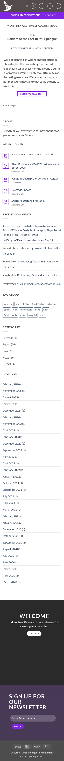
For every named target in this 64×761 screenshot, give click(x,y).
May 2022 (9, 456)
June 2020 (9, 562)
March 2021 (10, 509)
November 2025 (12, 390)
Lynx (32, 35)
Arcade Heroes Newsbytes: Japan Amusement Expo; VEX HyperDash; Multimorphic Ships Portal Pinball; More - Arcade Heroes (32, 230)
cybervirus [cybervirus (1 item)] (52, 304)
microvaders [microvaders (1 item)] (26, 309)
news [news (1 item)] (37, 309)
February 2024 (11, 417)
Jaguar (6, 344)
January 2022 (11, 476)
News (6, 357)
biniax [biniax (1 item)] (26, 304)
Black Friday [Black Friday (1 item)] (38, 304)
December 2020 (12, 529)
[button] (28, 6)
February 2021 (11, 516)
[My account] (33, 6)
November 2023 (12, 423)
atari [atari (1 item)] (18, 304)
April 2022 (9, 463)
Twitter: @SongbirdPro (32, 756)
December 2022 (12, 443)
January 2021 (11, 522)
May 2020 (9, 568)
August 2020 (10, 549)
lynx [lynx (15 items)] (15, 309)
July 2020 (8, 555)
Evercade (8, 337)
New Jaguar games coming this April (32, 154)
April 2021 (9, 502)
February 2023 (11, 436)
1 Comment (18, 182)
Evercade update (21, 189)
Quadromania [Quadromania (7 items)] (10, 315)
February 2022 (11, 469)
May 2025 (9, 403)
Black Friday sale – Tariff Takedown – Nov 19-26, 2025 (35, 166)
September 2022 (12, 450)
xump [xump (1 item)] (42, 315)
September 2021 (12, 489)
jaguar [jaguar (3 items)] (7, 309)
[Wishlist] (41, 6)
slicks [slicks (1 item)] (22, 315)
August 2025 (10, 397)
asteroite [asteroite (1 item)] (8, 304)
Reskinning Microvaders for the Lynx (38, 274)
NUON (7, 364)
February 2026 (11, 384)
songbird (47, 48)
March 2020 (10, 582)
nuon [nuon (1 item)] (45, 309)
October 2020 (11, 535)
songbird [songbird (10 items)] (32, 315)
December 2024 (12, 410)
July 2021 (8, 496)
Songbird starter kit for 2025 (28, 200)
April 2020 (9, 575)
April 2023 (9, 430)
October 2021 (11, 483)
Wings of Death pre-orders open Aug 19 (34, 178)
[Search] (58, 6)
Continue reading (32, 93)
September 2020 (12, 542)
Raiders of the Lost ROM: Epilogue (32, 39)
